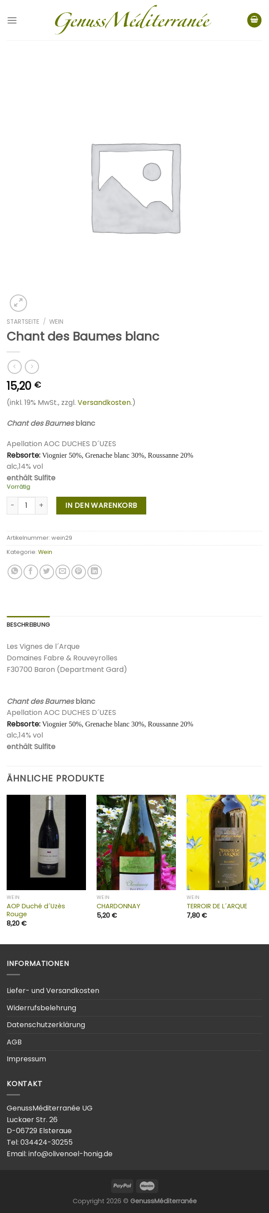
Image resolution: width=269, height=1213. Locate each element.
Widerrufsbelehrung (41, 1008)
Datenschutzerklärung (46, 1025)
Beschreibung (28, 624)
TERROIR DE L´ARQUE (217, 906)
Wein (56, 322)
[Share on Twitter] (46, 572)
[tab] (28, 625)
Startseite (23, 322)
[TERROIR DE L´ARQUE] (226, 842)
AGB (14, 1042)
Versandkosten (104, 402)
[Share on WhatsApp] (15, 572)
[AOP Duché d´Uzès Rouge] (46, 842)
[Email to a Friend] (62, 572)
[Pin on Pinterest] (78, 572)
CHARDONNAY (118, 906)
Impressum (26, 1059)
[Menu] (12, 20)
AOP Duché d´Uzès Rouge (36, 910)
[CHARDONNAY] (136, 842)
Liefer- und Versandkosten (53, 990)
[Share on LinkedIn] (94, 572)
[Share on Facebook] (30, 572)
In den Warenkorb (101, 505)
